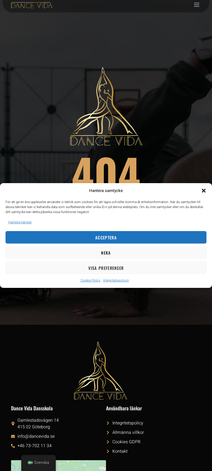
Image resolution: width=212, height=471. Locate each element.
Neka (106, 253)
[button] (203, 190)
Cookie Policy (90, 280)
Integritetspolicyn (116, 280)
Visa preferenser (106, 268)
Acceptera (106, 237)
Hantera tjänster (20, 222)
